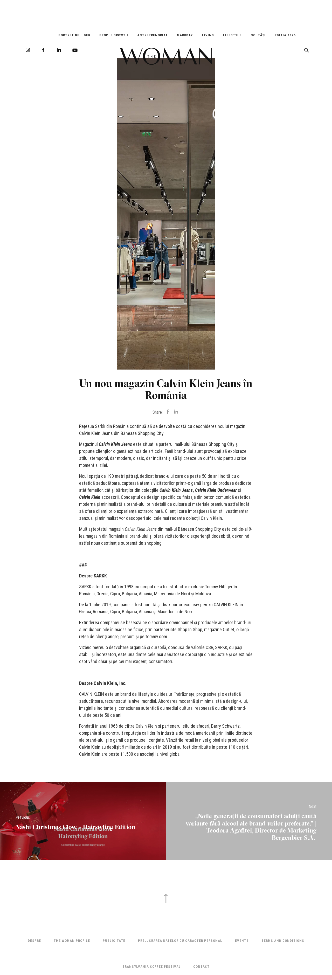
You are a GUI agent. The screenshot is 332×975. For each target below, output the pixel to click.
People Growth (113, 35)
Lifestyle (232, 35)
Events (242, 941)
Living (208, 35)
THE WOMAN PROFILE (72, 941)
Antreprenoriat (152, 35)
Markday (185, 35)
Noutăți (258, 35)
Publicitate (114, 941)
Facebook (43, 50)
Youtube (75, 50)
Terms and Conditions (282, 941)
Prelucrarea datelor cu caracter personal (180, 941)
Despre (34, 941)
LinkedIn (59, 50)
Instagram (27, 50)
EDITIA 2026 (285, 35)
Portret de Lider (74, 35)
